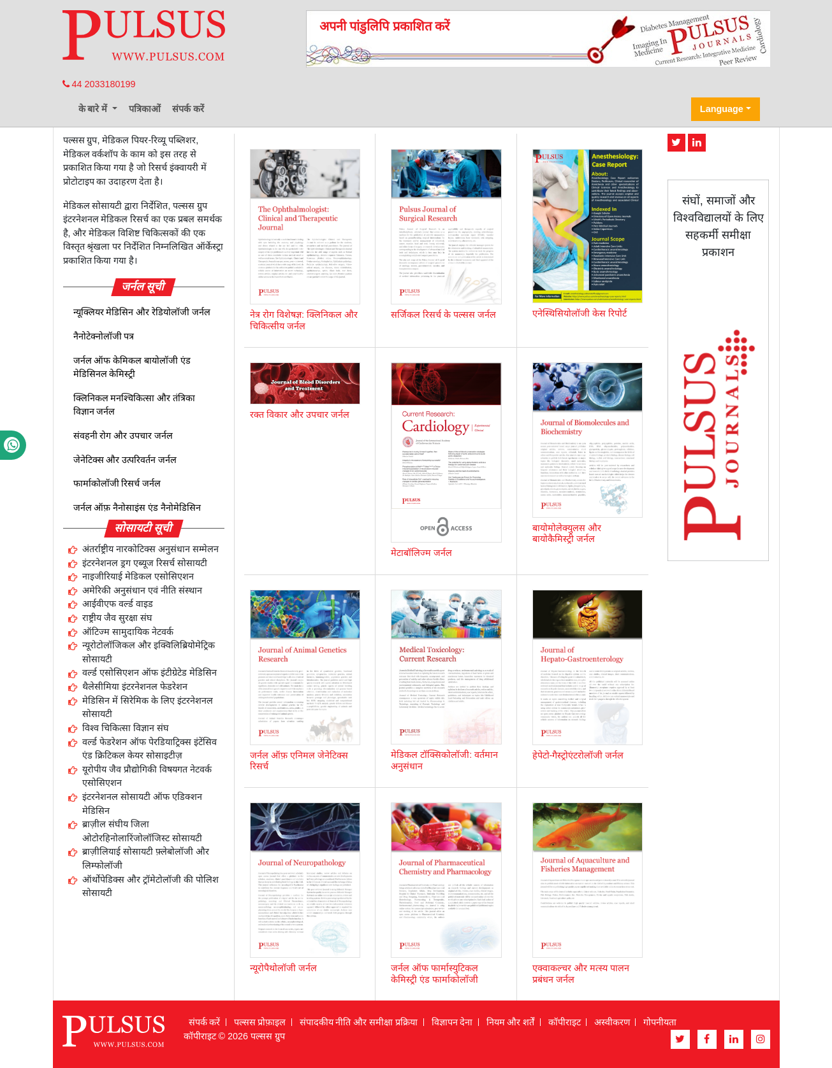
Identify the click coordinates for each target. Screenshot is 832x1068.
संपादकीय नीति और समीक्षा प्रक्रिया (359, 1022)
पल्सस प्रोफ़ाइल (260, 1022)
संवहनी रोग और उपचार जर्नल (123, 436)
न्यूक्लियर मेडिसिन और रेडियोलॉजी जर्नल (142, 312)
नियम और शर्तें (510, 1022)
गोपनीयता (659, 1022)
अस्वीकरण (612, 1022)
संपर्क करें (188, 109)
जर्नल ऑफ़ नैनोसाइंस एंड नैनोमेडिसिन (137, 507)
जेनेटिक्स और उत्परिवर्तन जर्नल (125, 460)
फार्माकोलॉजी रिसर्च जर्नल (117, 483)
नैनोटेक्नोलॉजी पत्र (104, 336)
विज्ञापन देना (452, 1022)
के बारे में (94, 109)
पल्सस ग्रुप (268, 1036)
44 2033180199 (99, 84)
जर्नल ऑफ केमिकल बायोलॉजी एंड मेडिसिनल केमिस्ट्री (132, 367)
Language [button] (721, 109)
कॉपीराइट (564, 1022)
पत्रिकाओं (145, 109)
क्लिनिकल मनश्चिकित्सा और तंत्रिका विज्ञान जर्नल (134, 405)
